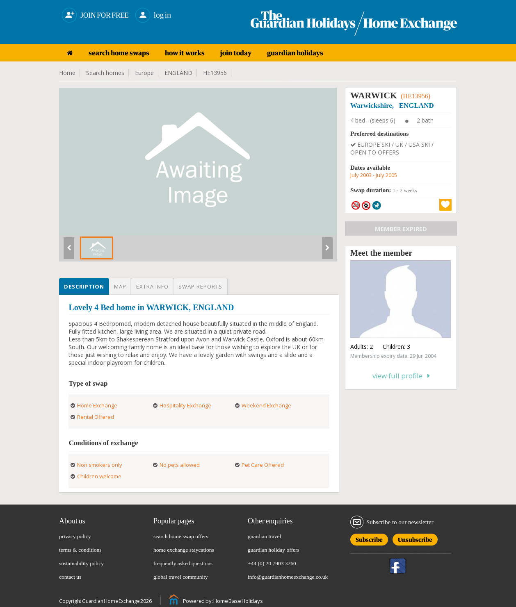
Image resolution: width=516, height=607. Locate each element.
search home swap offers (180, 536)
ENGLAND (178, 73)
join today (235, 53)
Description (84, 286)
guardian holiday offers (273, 550)
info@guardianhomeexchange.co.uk (288, 577)
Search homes (105, 73)
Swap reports (200, 286)
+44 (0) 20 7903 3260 (272, 563)
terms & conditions (80, 550)
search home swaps (119, 53)
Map (120, 286)
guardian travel (264, 536)
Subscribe (369, 538)
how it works (185, 53)
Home (67, 73)
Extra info (152, 286)
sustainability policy (81, 563)
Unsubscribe (415, 538)
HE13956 (215, 73)
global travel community (180, 577)
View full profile (401, 375)
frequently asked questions (182, 563)
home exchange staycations (183, 550)
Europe (144, 73)
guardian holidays (295, 53)
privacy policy (75, 536)
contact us (70, 577)
